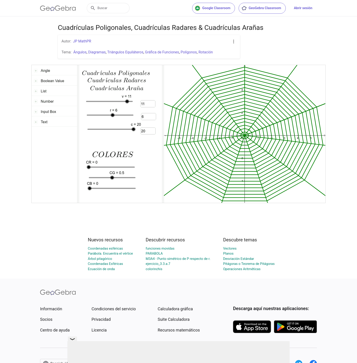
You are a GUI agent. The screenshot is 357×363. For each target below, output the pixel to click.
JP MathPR (82, 41)
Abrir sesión (303, 8)
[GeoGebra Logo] (58, 8)
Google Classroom (212, 8)
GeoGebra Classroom (261, 8)
